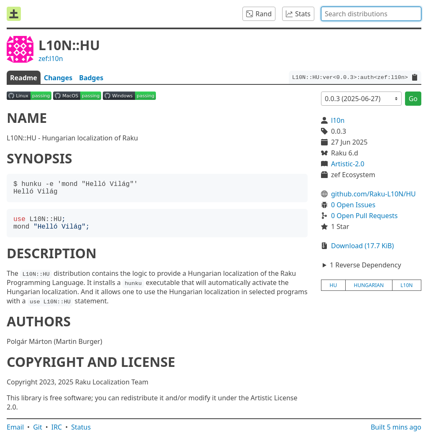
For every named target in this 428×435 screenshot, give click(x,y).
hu (333, 285)
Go (413, 98)
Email (15, 427)
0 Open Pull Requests (364, 215)
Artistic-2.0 (347, 163)
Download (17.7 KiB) (362, 245)
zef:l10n (50, 58)
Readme (23, 77)
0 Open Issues (353, 204)
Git (37, 427)
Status (81, 427)
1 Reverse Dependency (365, 265)
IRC (56, 427)
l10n (337, 120)
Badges (91, 77)
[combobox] (371, 14)
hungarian (369, 285)
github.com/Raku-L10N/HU (373, 193)
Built (396, 427)
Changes (58, 77)
